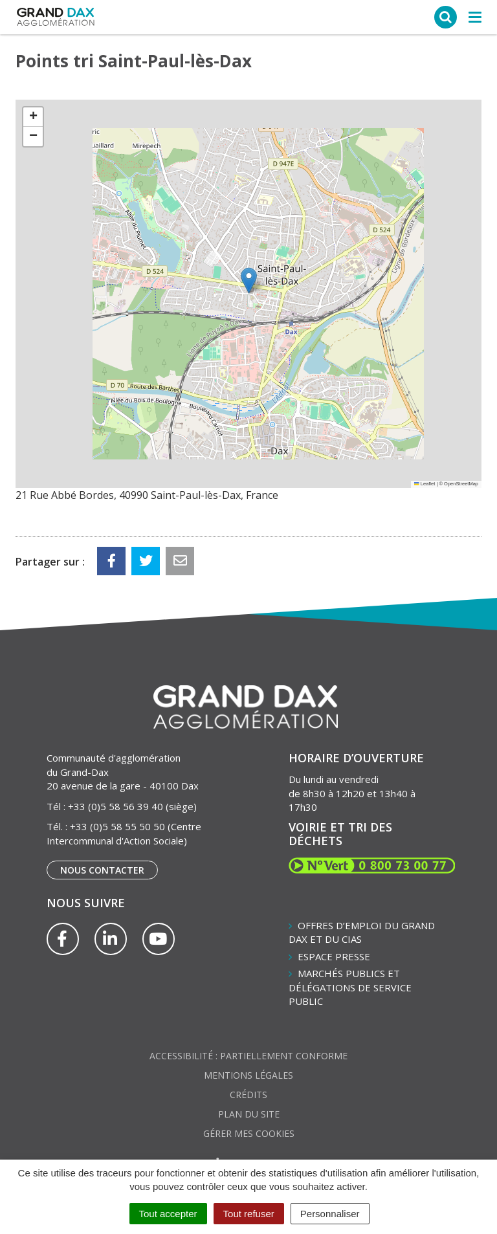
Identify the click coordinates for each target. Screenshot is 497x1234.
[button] (249, 280)
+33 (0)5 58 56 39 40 (115, 806)
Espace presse (334, 956)
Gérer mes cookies (248, 1133)
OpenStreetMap (461, 484)
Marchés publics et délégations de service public (350, 987)
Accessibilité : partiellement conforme (248, 1056)
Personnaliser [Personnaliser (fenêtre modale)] (330, 1213)
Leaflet (424, 484)
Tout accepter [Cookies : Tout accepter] (168, 1213)
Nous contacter (102, 870)
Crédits (248, 1094)
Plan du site (249, 1114)
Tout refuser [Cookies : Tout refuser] (248, 1213)
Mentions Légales (248, 1075)
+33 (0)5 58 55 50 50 (117, 826)
